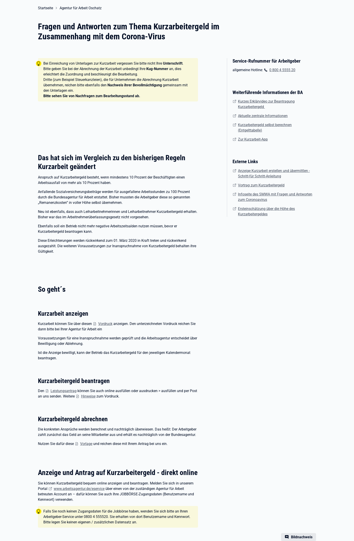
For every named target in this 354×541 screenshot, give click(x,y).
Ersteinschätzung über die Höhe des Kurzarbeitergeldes (266, 211)
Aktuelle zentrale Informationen (263, 116)
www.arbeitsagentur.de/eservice (79, 489)
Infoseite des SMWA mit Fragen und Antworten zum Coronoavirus (275, 197)
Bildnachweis (301, 537)
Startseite (45, 8)
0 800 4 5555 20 (282, 70)
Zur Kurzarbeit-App (253, 139)
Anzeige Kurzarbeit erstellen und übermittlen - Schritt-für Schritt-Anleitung (274, 173)
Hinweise (88, 396)
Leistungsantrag (64, 391)
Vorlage (86, 444)
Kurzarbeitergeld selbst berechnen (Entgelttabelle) (265, 127)
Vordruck (105, 324)
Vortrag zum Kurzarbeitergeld (261, 185)
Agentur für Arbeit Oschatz (81, 8)
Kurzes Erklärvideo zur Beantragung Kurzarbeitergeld (266, 104)
